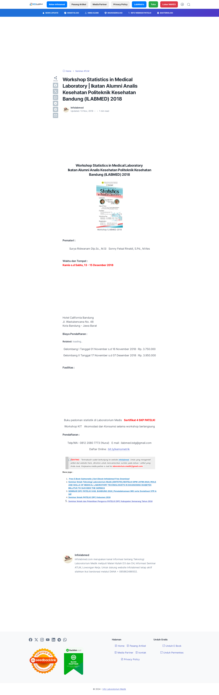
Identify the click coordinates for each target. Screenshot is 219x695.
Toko (153, 4)
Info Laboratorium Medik (114, 689)
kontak (140, 652)
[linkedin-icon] (53, 640)
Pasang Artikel (79, 4)
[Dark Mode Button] (182, 4)
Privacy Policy (120, 4)
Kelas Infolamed (57, 4)
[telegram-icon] (59, 640)
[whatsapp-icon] (65, 640)
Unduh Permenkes (171, 652)
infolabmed (124, 460)
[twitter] (55, 91)
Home (119, 645)
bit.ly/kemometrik (119, 449)
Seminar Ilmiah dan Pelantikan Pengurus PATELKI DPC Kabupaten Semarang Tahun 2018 (110, 501)
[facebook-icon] (30, 640)
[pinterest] (55, 109)
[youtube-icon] (47, 640)
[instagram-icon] (42, 640)
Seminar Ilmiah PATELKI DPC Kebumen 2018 (89, 497)
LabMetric (139, 4)
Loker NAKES (169, 4)
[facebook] (55, 85)
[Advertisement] (109, 43)
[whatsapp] (55, 97)
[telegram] (55, 103)
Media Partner (100, 4)
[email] (55, 115)
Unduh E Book (171, 645)
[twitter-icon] (36, 640)
